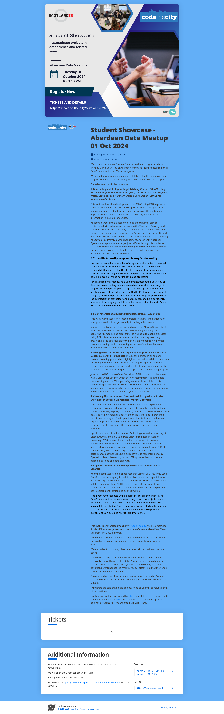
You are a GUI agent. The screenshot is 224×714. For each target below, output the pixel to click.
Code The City (138, 525)
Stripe (119, 599)
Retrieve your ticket (167, 707)
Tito (130, 596)
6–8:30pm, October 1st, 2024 (109, 154)
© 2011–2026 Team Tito (68, 709)
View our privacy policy (90, 709)
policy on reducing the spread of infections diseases (93, 682)
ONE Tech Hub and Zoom (107, 159)
